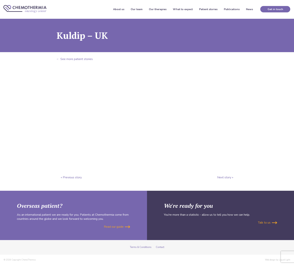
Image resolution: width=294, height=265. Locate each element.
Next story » (225, 177)
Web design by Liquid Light (277, 259)
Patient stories (208, 9)
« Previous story (71, 177)
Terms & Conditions (141, 247)
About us (118, 9)
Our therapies (157, 9)
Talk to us (267, 222)
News (249, 9)
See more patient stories (75, 59)
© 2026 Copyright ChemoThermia (20, 259)
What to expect (183, 9)
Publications (232, 9)
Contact (160, 247)
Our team (136, 9)
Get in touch (275, 9)
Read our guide (117, 226)
